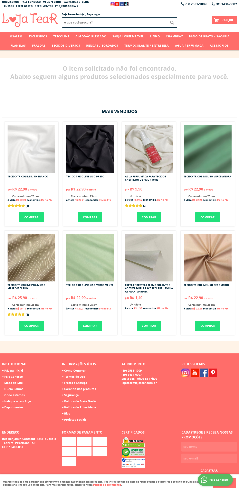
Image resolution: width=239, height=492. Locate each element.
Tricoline (61, 36)
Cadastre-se (72, 2)
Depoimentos (44, 6)
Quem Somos (10, 2)
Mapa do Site (13, 383)
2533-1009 (196, 4)
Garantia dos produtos (80, 389)
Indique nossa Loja (17, 401)
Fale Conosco (31, 2)
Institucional (14, 364)
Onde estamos (14, 395)
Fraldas (39, 45)
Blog (85, 2)
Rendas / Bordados (102, 45)
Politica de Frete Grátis (80, 401)
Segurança (71, 395)
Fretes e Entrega (75, 383)
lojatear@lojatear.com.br (139, 383)
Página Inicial (13, 370)
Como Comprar (75, 370)
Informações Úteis (79, 364)
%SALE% (16, 36)
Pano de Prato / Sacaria (209, 36)
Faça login (93, 14)
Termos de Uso (74, 377)
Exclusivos (38, 36)
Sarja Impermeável (128, 36)
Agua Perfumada (189, 45)
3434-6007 (226, 4)
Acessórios (219, 45)
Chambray (174, 36)
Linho (155, 36)
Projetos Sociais (66, 6)
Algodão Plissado (90, 36)
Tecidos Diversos (66, 45)
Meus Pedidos (52, 2)
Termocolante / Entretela (146, 45)
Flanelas (18, 45)
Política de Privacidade (80, 407)
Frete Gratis (24, 6)
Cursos (9, 6)
